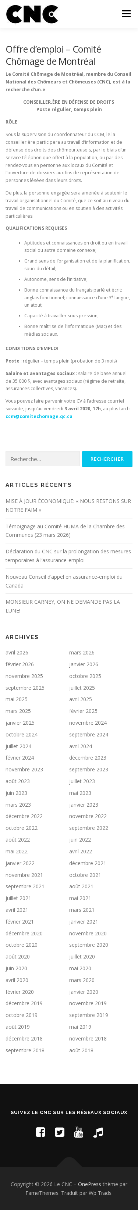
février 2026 (20, 664)
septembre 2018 (25, 1050)
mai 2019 (80, 1026)
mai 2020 (80, 968)
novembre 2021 (24, 874)
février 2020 (20, 991)
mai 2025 (17, 699)
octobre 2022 (22, 827)
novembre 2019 (88, 1003)
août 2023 (18, 781)
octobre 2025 (85, 675)
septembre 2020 (88, 944)
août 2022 (18, 839)
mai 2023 (80, 792)
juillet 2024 (18, 746)
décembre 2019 (24, 1003)
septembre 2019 (88, 1014)
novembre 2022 (88, 816)
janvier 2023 (83, 804)
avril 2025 (80, 699)
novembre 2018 (88, 1038)
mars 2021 (82, 909)
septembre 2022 (88, 827)
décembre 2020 (24, 933)
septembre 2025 (25, 687)
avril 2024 (80, 746)
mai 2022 (17, 851)
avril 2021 (17, 909)
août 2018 (81, 1050)
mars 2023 (18, 804)
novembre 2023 (24, 769)
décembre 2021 (87, 863)
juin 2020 (16, 968)
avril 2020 (17, 980)
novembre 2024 (88, 722)
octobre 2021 (85, 874)
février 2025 (83, 710)
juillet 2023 (82, 781)
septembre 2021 (25, 886)
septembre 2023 (88, 769)
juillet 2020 (82, 956)
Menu (126, 14)
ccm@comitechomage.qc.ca (39, 416)
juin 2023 (16, 792)
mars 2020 (82, 980)
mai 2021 (80, 898)
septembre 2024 (88, 734)
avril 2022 (80, 851)
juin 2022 (80, 839)
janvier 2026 (83, 664)
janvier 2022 (20, 863)
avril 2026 (17, 652)
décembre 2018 (24, 1038)
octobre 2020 (22, 944)
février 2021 (20, 921)
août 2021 (81, 886)
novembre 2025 (24, 675)
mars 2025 (18, 710)
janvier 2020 (83, 991)
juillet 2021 (18, 898)
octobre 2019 (22, 1014)
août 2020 (18, 956)
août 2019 (18, 1026)
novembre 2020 (88, 933)
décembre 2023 (87, 757)
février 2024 (20, 757)
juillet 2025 (82, 687)
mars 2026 (82, 652)
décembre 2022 (24, 816)
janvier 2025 (20, 722)
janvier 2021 (83, 921)
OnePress (89, 1184)
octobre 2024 (22, 734)
